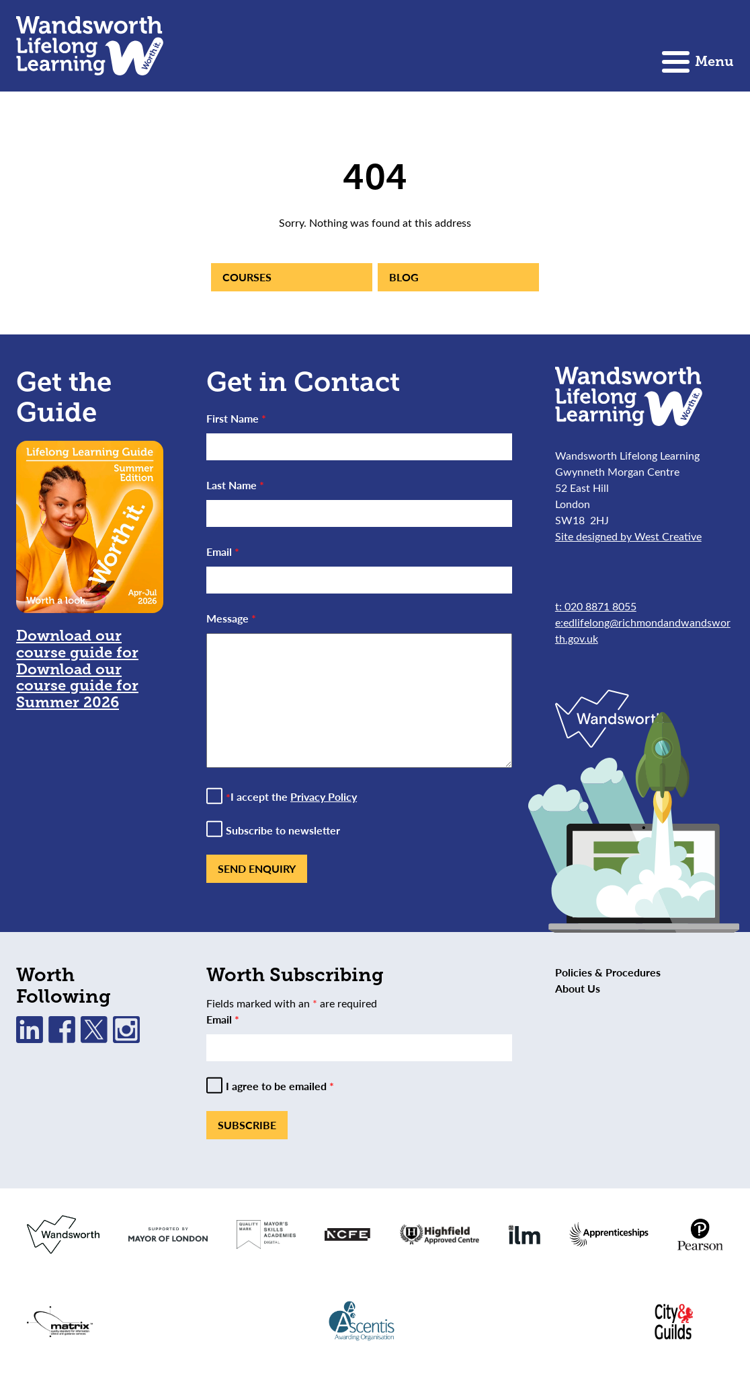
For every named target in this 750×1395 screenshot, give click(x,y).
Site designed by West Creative (628, 536)
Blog (404, 277)
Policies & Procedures (608, 972)
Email (222, 551)
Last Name (235, 485)
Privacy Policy (323, 796)
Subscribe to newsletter (283, 830)
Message (231, 618)
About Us (577, 988)
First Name (236, 418)
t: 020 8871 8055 (595, 606)
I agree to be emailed (280, 1086)
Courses (247, 277)
